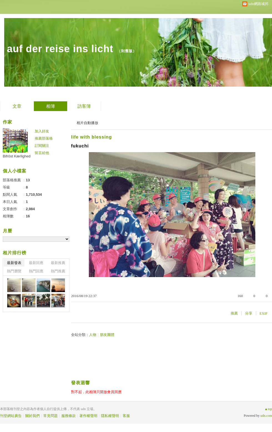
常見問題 (50, 416)
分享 (248, 313)
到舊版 (127, 51)
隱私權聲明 (110, 416)
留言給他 (42, 153)
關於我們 (32, 416)
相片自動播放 (87, 123)
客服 (126, 416)
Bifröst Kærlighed (17, 156)
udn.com (266, 416)
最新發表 (14, 263)
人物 (92, 335)
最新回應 (36, 263)
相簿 (50, 106)
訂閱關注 (42, 146)
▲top (268, 409)
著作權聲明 (88, 416)
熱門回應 (36, 271)
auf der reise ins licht (60, 48)
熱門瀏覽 (14, 271)
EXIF (264, 313)
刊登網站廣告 (11, 416)
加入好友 (42, 131)
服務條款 (68, 416)
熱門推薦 (58, 271)
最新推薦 (58, 263)
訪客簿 (84, 106)
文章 (16, 106)
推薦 (234, 313)
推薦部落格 (44, 138)
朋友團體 (107, 335)
